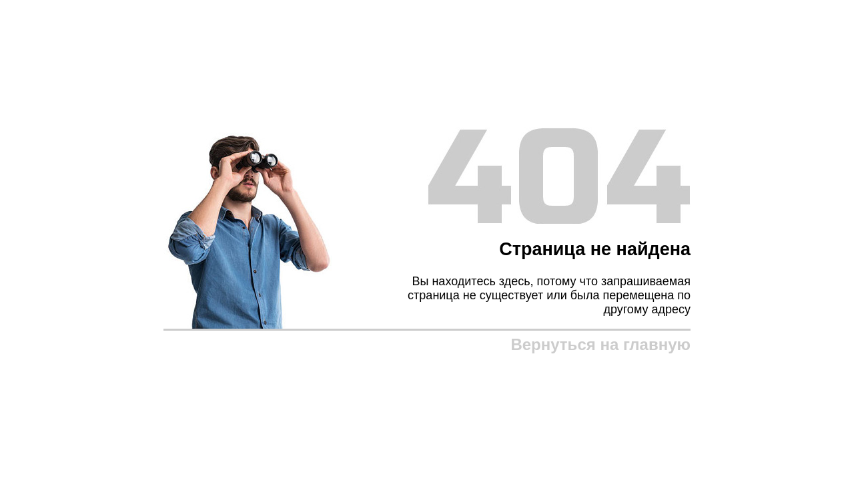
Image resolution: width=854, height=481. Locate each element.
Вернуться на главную (600, 344)
